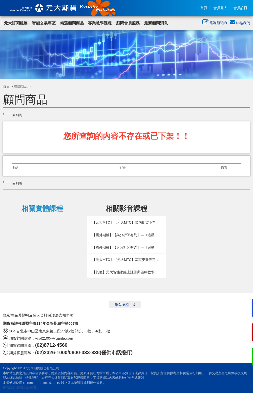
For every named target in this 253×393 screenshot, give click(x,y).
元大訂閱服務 (16, 23)
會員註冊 (240, 8)
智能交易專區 (44, 23)
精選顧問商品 (72, 23)
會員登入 (220, 8)
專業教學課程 (100, 23)
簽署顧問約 (214, 23)
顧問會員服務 (128, 23)
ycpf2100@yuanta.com (54, 338)
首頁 (203, 8)
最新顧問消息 (156, 23)
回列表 (12, 114)
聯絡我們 (240, 23)
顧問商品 (21, 87)
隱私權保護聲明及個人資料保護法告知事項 (38, 315)
